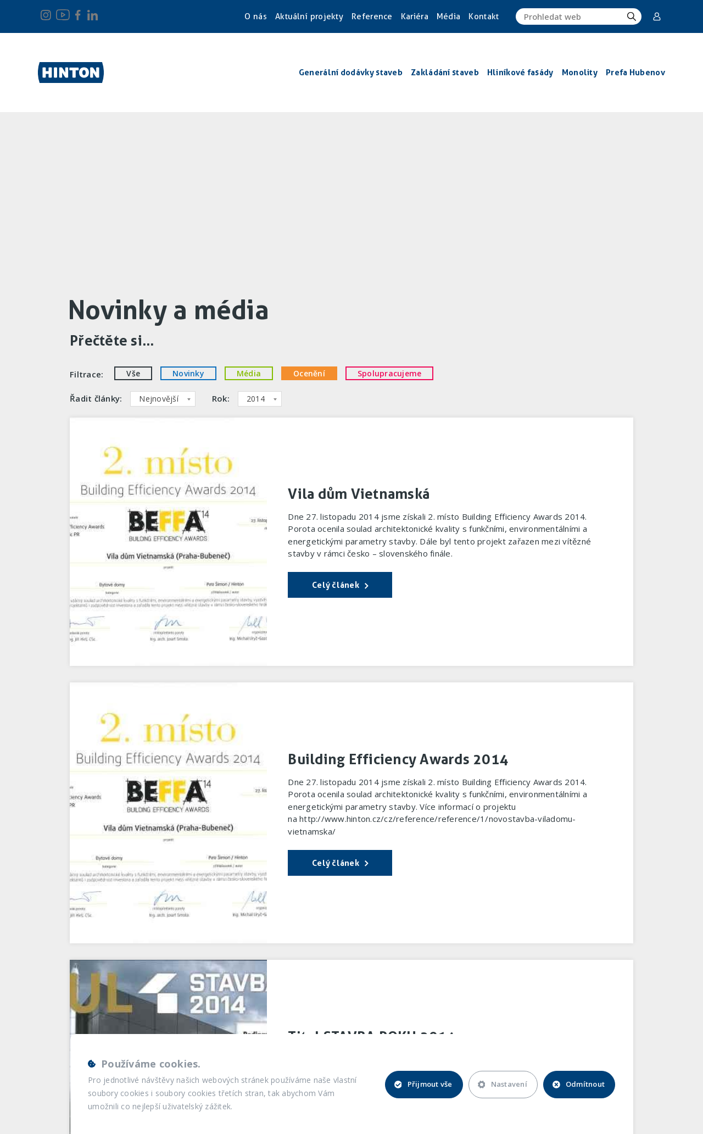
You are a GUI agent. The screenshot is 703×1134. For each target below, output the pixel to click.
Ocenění (309, 373)
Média (449, 16)
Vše (133, 373)
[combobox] (163, 399)
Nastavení (502, 1084)
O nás (255, 16)
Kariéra (414, 16)
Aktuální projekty (309, 16)
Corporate (656, 16)
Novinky (188, 373)
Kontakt (483, 16)
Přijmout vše (423, 1084)
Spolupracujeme (390, 373)
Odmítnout (579, 1084)
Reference (372, 16)
